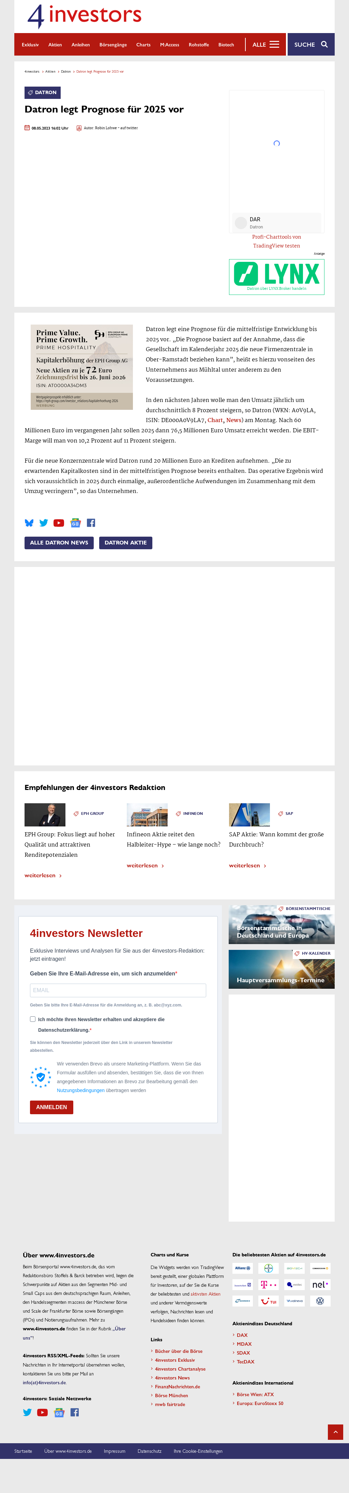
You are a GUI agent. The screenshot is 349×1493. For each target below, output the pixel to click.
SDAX (243, 1352)
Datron (66, 71)
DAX (242, 1334)
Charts (143, 44)
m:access (169, 44)
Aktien (55, 44)
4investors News (172, 1377)
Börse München (171, 1395)
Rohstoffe (199, 44)
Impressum (114, 1450)
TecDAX (246, 1361)
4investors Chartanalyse (180, 1368)
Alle (259, 44)
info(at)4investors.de (44, 1382)
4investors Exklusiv (175, 1359)
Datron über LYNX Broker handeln (277, 277)
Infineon (193, 813)
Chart (215, 420)
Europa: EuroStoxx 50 (260, 1403)
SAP (289, 813)
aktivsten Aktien (206, 1293)
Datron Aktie (126, 542)
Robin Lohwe (106, 128)
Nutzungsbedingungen (81, 1090)
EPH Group (92, 813)
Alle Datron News (59, 542)
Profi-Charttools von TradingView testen (276, 241)
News (233, 420)
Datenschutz (150, 1450)
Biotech (226, 44)
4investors (32, 71)
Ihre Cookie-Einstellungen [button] (198, 1450)
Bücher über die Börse (178, 1350)
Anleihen (81, 44)
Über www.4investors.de (68, 1450)
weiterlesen (40, 874)
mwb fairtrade (170, 1404)
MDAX (244, 1343)
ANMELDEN (51, 1107)
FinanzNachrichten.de (177, 1386)
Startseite (23, 1450)
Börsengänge (113, 44)
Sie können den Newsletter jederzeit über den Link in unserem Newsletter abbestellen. (101, 1046)
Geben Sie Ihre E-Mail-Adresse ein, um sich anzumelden (102, 973)
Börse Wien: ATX (255, 1394)
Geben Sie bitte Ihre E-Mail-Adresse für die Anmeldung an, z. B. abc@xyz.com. (106, 1005)
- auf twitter (127, 128)
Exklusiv (30, 44)
